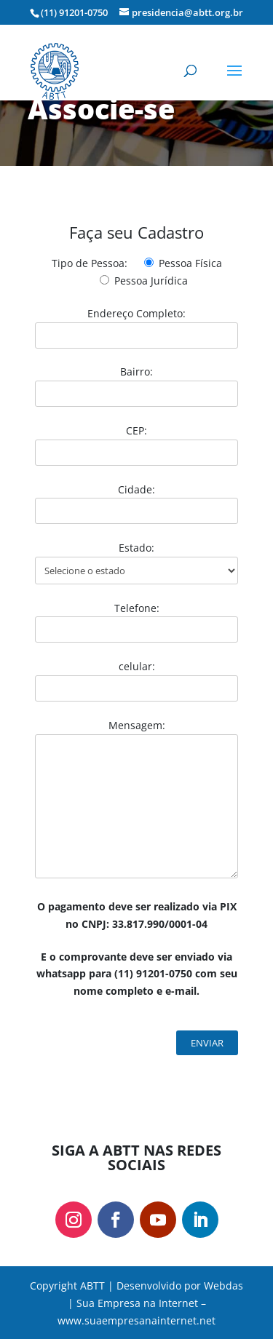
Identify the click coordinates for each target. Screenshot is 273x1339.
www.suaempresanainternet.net (136, 1320)
